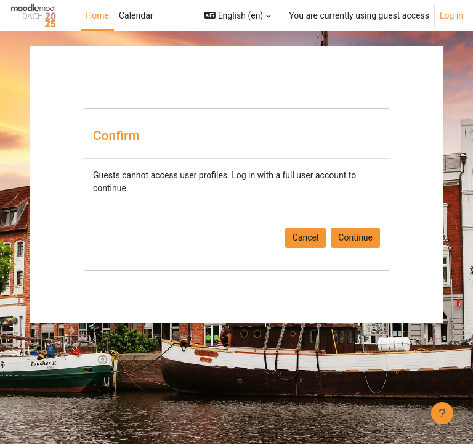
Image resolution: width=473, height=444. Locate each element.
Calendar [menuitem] (136, 15)
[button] (237, 15)
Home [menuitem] (97, 15)
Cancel (306, 237)
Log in (451, 15)
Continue (355, 237)
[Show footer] (442, 413)
